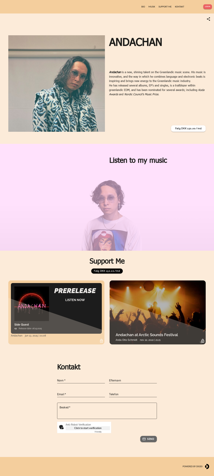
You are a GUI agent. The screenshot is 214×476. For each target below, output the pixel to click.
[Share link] (208, 19)
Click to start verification (87, 428)
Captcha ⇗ (102, 432)
